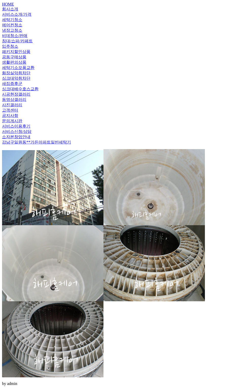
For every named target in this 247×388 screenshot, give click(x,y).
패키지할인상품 (16, 51)
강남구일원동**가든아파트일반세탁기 (36, 142)
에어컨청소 (12, 25)
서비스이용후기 (16, 126)
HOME (8, 4)
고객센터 (10, 110)
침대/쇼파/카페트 (17, 41)
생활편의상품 (14, 62)
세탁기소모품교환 (18, 67)
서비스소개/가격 (16, 14)
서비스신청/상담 (16, 131)
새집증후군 (12, 83)
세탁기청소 (12, 19)
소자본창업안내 (16, 137)
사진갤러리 (12, 105)
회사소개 (10, 9)
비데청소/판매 (14, 35)
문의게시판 (12, 121)
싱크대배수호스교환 (20, 89)
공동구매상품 (14, 57)
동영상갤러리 (14, 99)
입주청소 (10, 46)
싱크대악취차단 (16, 78)
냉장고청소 (12, 30)
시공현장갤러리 (16, 94)
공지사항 (10, 115)
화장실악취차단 (16, 73)
